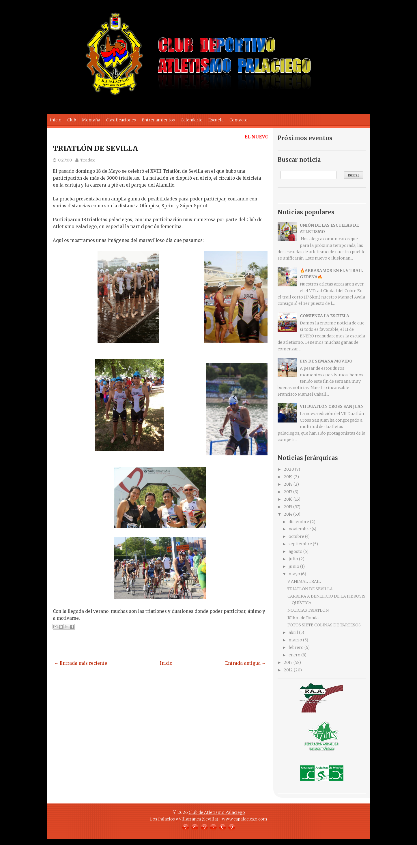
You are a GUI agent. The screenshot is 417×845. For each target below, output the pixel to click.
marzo (295, 640)
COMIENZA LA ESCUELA (324, 315)
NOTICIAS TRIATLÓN (308, 610)
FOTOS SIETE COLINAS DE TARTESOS (324, 625)
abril (293, 632)
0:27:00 (65, 160)
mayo (294, 574)
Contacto (238, 120)
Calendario (192, 120)
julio (293, 559)
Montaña (91, 120)
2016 (288, 499)
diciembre (299, 521)
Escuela (216, 120)
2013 (288, 662)
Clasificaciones (121, 120)
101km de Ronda (303, 617)
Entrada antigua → (245, 663)
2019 (288, 476)
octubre (296, 536)
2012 (288, 670)
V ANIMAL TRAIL (304, 581)
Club (71, 120)
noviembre (300, 529)
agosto (295, 551)
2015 (288, 506)
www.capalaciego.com (244, 819)
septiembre (300, 544)
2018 (288, 484)
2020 (289, 469)
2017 (288, 491)
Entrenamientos (158, 120)
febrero (296, 647)
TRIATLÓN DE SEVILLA (95, 148)
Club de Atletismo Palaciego (217, 812)
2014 (288, 514)
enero (294, 655)
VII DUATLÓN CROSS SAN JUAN (332, 406)
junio (294, 566)
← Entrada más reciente (80, 663)
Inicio (55, 120)
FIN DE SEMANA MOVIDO (326, 361)
